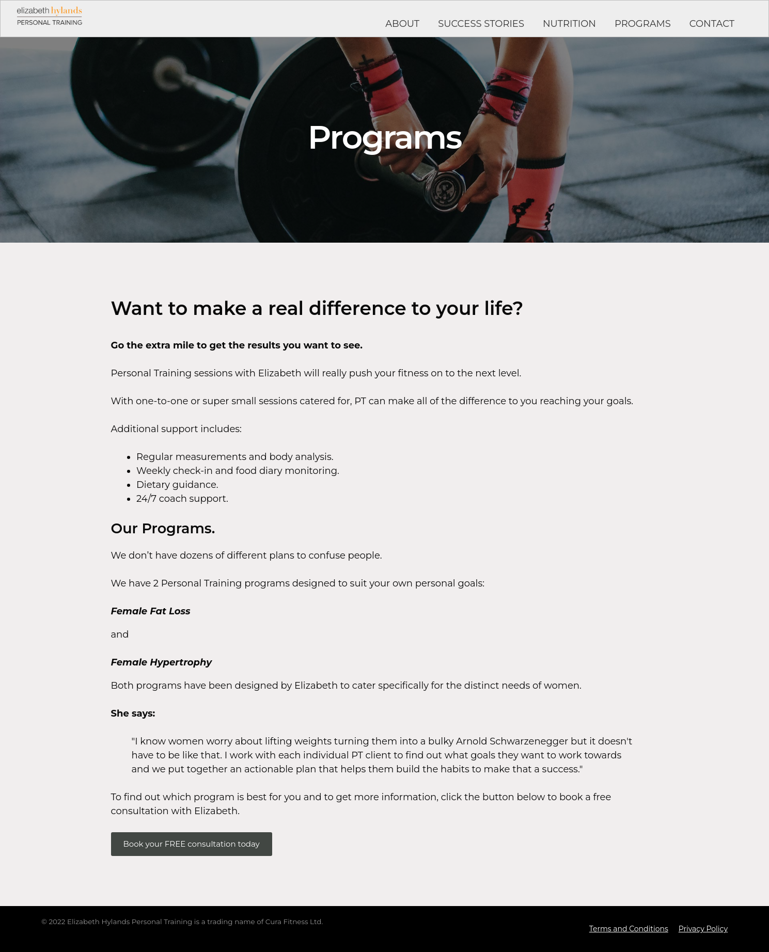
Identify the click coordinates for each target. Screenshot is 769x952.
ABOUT (402, 23)
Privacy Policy (703, 928)
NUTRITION (569, 23)
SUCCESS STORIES (481, 23)
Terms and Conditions (628, 928)
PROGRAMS (643, 23)
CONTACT (711, 23)
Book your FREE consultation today (191, 844)
